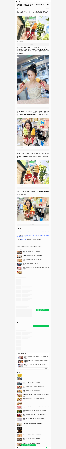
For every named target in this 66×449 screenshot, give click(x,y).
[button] (18, 448)
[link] (22, 448)
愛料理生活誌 (23, 239)
